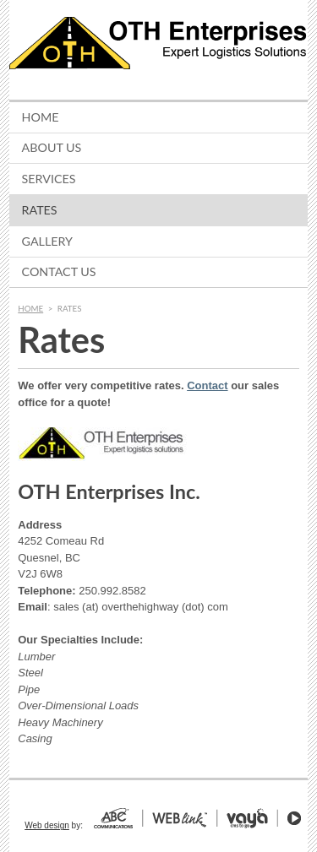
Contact (207, 385)
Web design (47, 825)
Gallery (47, 241)
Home (40, 117)
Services (49, 178)
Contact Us (59, 271)
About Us (52, 147)
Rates (39, 210)
